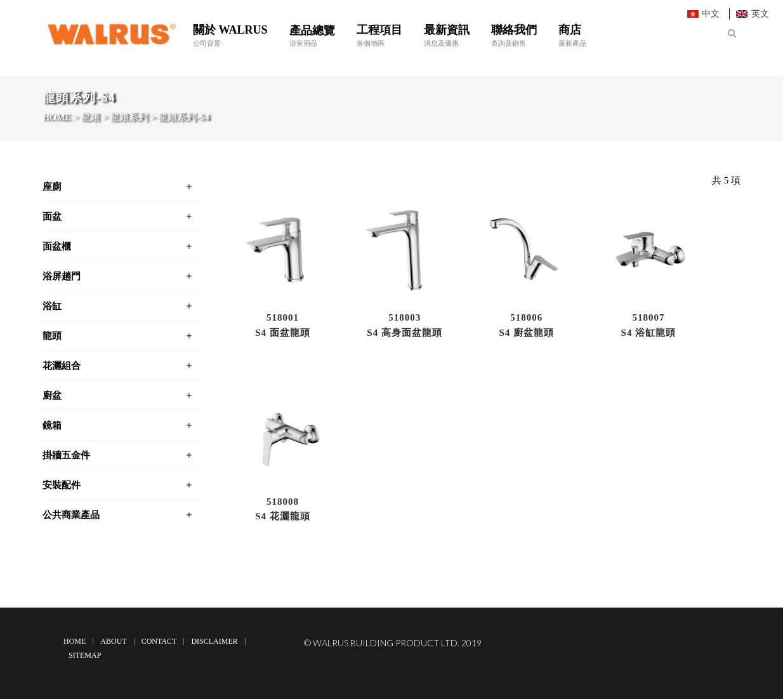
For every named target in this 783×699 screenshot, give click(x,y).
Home (74, 641)
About (113, 641)
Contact (159, 641)
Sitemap (85, 655)
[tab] (123, 187)
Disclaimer (214, 641)
